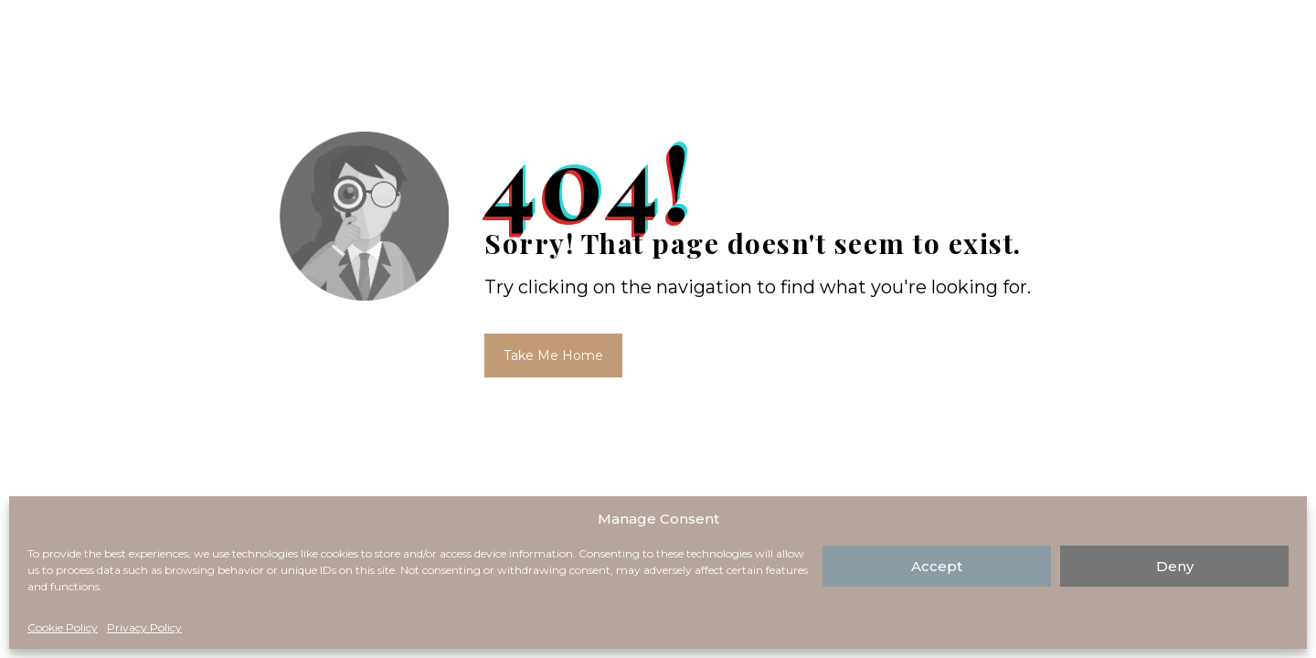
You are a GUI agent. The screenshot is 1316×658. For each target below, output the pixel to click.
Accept (936, 566)
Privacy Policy (144, 627)
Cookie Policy (62, 627)
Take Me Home (553, 355)
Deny (1175, 566)
